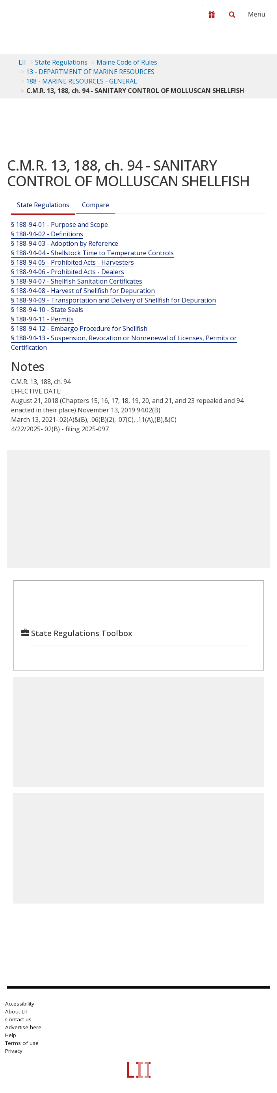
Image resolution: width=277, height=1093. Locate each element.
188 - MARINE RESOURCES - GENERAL (81, 81)
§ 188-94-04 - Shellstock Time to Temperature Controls (92, 253)
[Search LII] (232, 14)
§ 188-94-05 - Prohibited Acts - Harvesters (72, 262)
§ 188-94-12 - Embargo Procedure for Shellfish (79, 328)
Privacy (13, 1050)
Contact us (18, 1019)
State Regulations (61, 62)
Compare (95, 204)
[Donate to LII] (211, 14)
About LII (16, 1011)
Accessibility (19, 1003)
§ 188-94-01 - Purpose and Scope (59, 224)
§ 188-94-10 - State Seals (47, 309)
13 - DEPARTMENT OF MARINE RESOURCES (90, 71)
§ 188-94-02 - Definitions (47, 234)
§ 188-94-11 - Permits (42, 319)
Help (10, 1035)
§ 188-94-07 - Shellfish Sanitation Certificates (76, 281)
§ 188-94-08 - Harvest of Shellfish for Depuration (83, 290)
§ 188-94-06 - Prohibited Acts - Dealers (67, 271)
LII (22, 62)
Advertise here (23, 1027)
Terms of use (22, 1043)
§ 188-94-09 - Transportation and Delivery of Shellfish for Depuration (113, 300)
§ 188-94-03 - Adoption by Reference (64, 243)
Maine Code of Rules (127, 62)
